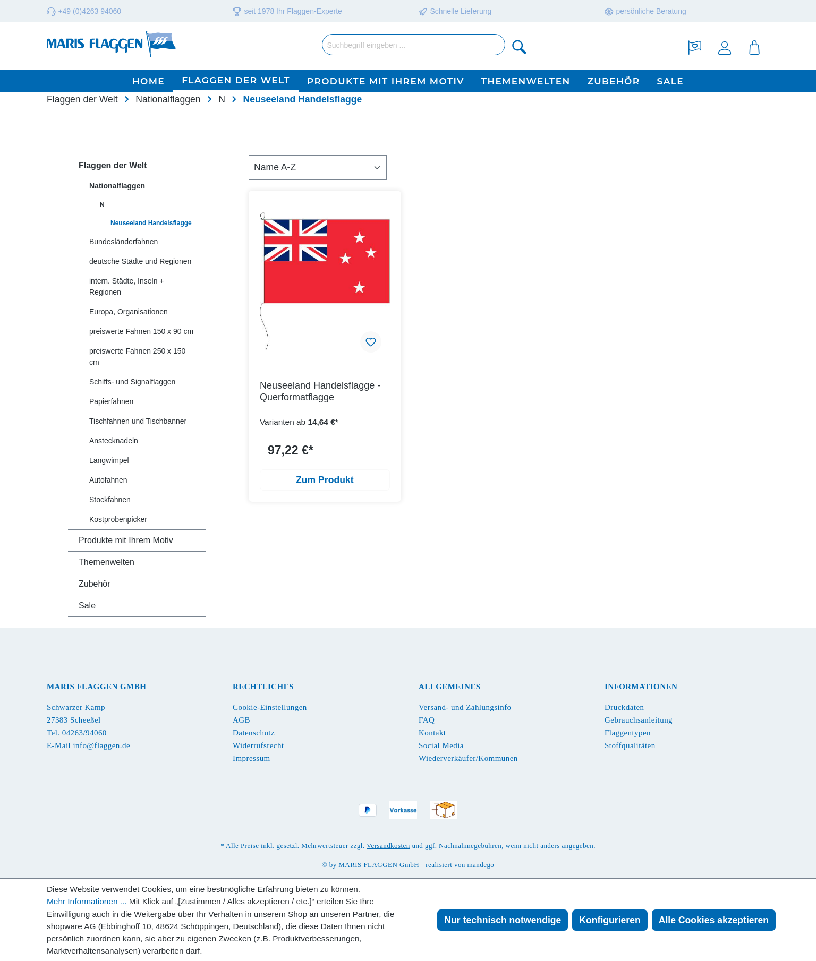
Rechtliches (263, 686)
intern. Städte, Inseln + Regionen (126, 286)
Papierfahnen (111, 401)
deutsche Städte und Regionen (140, 261)
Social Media (441, 745)
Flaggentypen (628, 732)
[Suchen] (519, 46)
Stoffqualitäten (630, 745)
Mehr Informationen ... (87, 901)
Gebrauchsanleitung (639, 720)
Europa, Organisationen (128, 311)
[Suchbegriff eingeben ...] (413, 44)
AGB (241, 720)
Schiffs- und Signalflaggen (132, 381)
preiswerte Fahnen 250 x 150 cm (137, 356)
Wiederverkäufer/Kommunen (468, 758)
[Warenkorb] (754, 46)
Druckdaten (624, 707)
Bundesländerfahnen (123, 241)
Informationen (641, 686)
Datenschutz (254, 732)
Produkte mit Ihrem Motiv (126, 540)
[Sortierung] (318, 167)
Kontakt (432, 732)
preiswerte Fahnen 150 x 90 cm (141, 331)
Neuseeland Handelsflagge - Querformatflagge (320, 391)
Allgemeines (450, 686)
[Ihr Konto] (725, 46)
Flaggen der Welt (113, 165)
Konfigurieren (609, 920)
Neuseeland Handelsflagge (151, 223)
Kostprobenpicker (118, 519)
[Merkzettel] (695, 46)
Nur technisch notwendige (502, 920)
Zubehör (94, 583)
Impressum (251, 758)
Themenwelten (106, 562)
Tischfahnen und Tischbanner (137, 421)
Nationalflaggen (117, 186)
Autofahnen (108, 480)
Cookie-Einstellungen (270, 707)
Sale (87, 605)
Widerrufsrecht (258, 745)
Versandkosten (388, 846)
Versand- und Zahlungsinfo (465, 707)
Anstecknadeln (113, 440)
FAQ (427, 720)
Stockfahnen (110, 499)
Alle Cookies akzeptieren (714, 920)
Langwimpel (109, 460)
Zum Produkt (325, 480)
